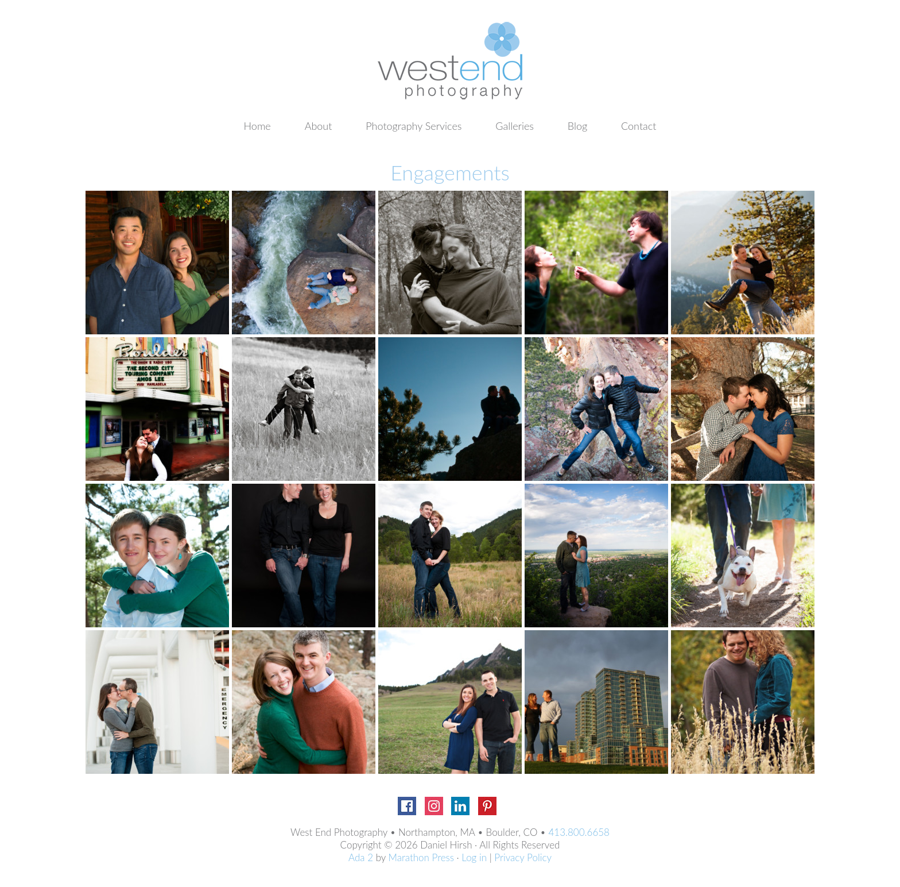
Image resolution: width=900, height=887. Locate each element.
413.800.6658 (579, 832)
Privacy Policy (523, 857)
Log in (474, 857)
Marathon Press (421, 857)
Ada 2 (360, 857)
